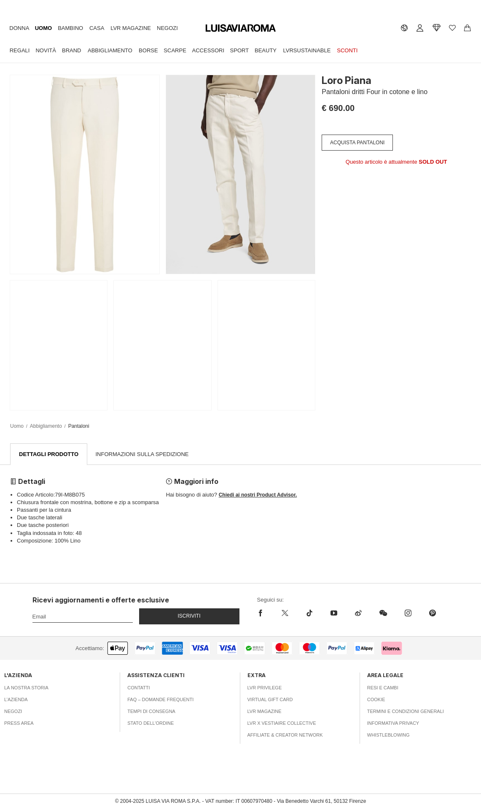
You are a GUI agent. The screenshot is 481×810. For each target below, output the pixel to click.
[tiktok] (309, 613)
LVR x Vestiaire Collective (281, 723)
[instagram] (408, 613)
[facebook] (265, 613)
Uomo (43, 28)
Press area (19, 723)
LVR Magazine (130, 28)
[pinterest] (432, 613)
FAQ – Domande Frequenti (160, 699)
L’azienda (16, 699)
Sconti (347, 50)
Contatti (138, 688)
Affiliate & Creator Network (285, 735)
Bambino (70, 28)
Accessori (208, 50)
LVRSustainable (307, 50)
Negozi (167, 28)
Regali (20, 50)
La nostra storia (26, 688)
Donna (19, 28)
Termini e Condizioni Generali (405, 711)
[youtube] (334, 613)
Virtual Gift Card (270, 699)
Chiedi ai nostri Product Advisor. (258, 495)
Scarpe (175, 50)
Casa (96, 28)
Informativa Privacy (393, 723)
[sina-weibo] (358, 613)
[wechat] (383, 613)
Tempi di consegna (151, 711)
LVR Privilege (264, 688)
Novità (45, 50)
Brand (71, 50)
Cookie (376, 699)
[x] (285, 613)
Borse (148, 50)
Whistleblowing (388, 735)
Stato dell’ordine (150, 723)
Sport (239, 50)
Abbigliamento (110, 50)
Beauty (266, 50)
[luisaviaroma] (241, 28)
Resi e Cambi (382, 688)
